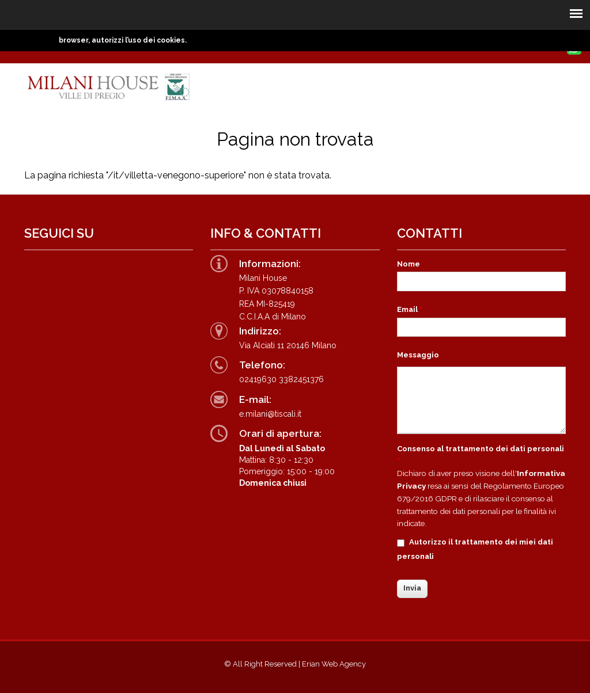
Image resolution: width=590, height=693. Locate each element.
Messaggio (418, 355)
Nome (408, 264)
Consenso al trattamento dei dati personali (480, 454)
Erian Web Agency (334, 664)
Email (409, 309)
